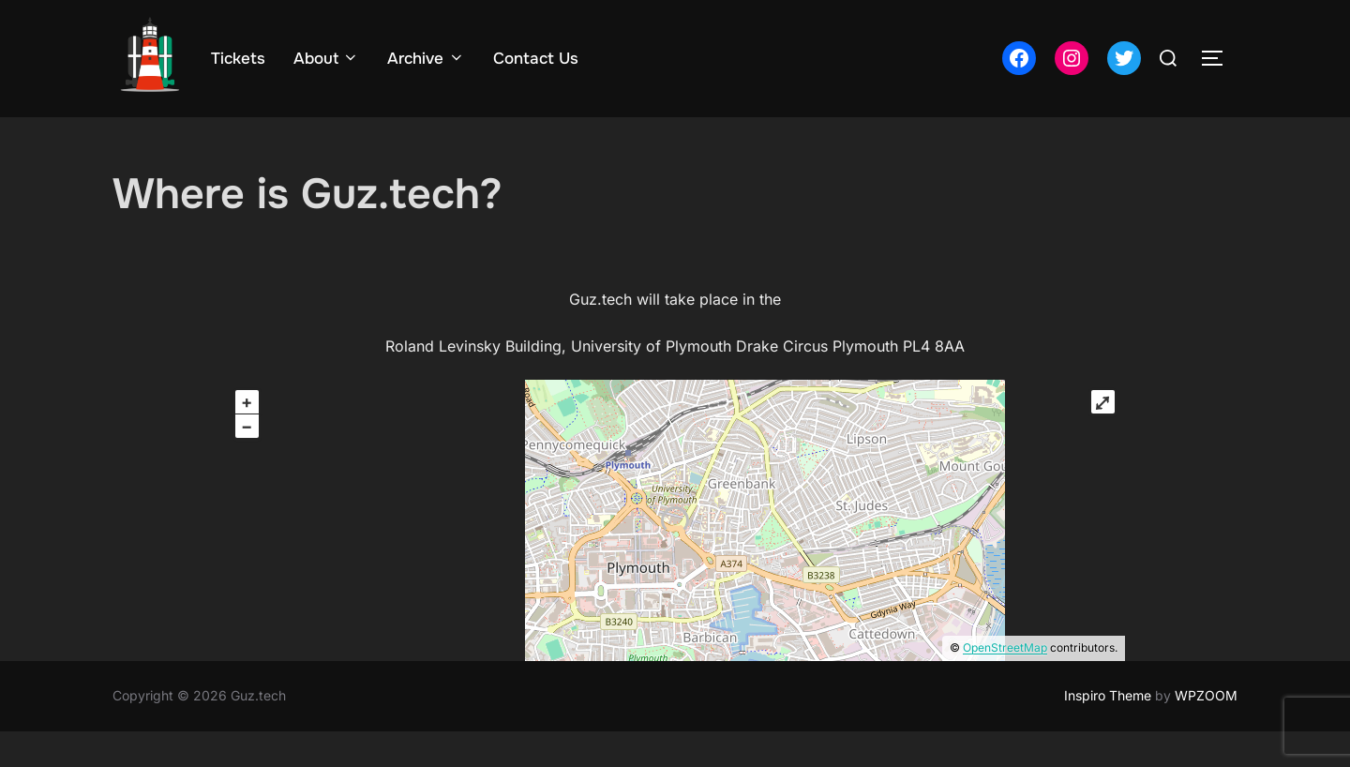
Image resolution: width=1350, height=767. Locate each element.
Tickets (238, 58)
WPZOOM (1206, 732)
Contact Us (535, 58)
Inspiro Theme (1107, 732)
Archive (425, 58)
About (326, 58)
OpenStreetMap (1005, 684)
